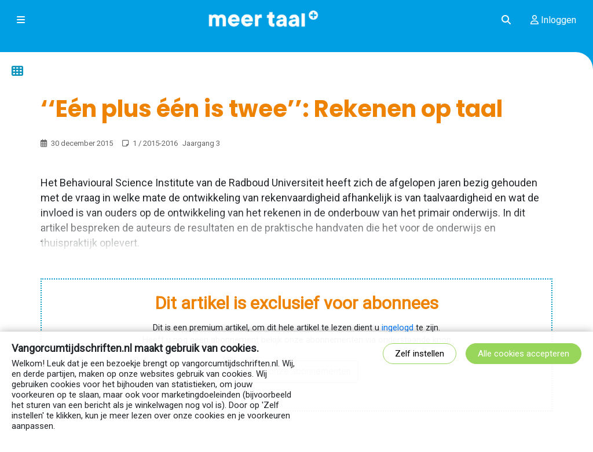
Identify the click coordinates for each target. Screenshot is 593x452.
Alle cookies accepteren (523, 353)
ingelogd (397, 328)
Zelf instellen (419, 353)
